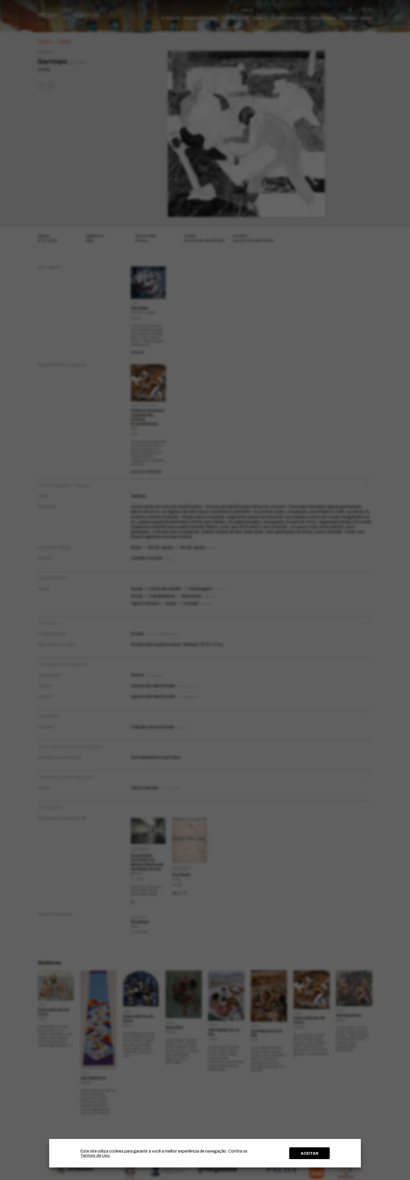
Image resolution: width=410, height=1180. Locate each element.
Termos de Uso (95, 1155)
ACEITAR (309, 1153)
